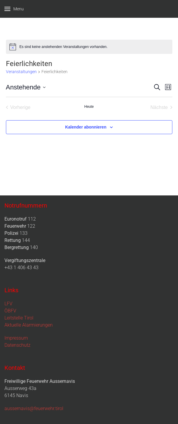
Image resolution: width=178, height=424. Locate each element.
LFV (8, 303)
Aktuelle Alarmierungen (28, 325)
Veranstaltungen (21, 71)
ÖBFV (10, 311)
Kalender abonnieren (85, 127)
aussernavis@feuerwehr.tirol (33, 408)
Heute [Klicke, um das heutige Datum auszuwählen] (89, 107)
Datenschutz (17, 345)
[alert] (89, 47)
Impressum (16, 338)
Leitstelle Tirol (18, 318)
